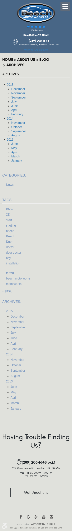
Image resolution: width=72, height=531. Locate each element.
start (9, 220)
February (17, 114)
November (18, 93)
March (15, 156)
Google (28, 519)
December (18, 89)
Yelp (36, 519)
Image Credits (23, 524)
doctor (10, 247)
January (16, 160)
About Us (26, 59)
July (14, 101)
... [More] (7, 291)
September (18, 97)
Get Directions (36, 492)
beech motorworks (18, 278)
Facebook (21, 519)
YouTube (44, 519)
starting (11, 225)
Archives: (11, 302)
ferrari (10, 273)
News (10, 184)
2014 (10, 118)
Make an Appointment (36, 49)
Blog (44, 59)
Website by (43, 524)
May (14, 148)
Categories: (14, 175)
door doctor (13, 252)
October (16, 127)
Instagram (51, 519)
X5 (8, 214)
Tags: (7, 200)
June (14, 106)
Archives (15, 65)
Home (7, 59)
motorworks (14, 283)
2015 (10, 84)
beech (10, 231)
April (14, 110)
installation (13, 263)
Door (9, 241)
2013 (10, 139)
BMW (9, 209)
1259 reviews (36, 30)
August (16, 135)
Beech (10, 236)
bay (8, 258)
